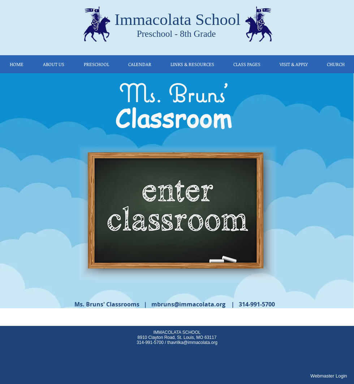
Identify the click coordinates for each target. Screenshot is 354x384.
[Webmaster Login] (328, 376)
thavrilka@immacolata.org (192, 342)
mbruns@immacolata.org (188, 304)
